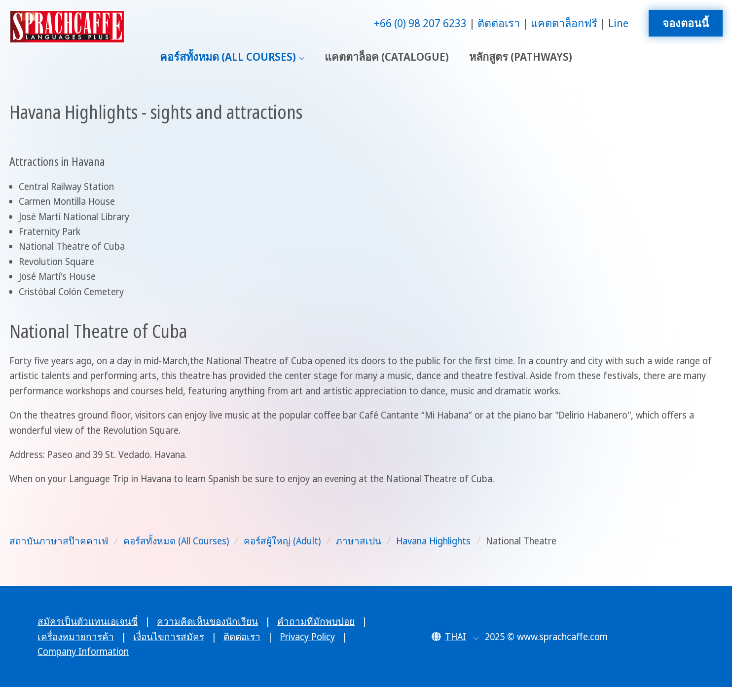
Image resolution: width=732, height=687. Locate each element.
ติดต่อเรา (498, 23)
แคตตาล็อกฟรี (564, 23)
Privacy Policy (307, 636)
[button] (455, 636)
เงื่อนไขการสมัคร (168, 636)
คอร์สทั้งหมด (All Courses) (228, 56)
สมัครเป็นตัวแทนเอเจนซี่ (87, 621)
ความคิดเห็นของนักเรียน (207, 621)
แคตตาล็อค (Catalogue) (387, 56)
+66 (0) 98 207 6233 (420, 23)
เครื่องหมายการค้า (75, 636)
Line (618, 23)
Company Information (83, 651)
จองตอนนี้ (685, 23)
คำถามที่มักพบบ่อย (316, 621)
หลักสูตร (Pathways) (520, 56)
